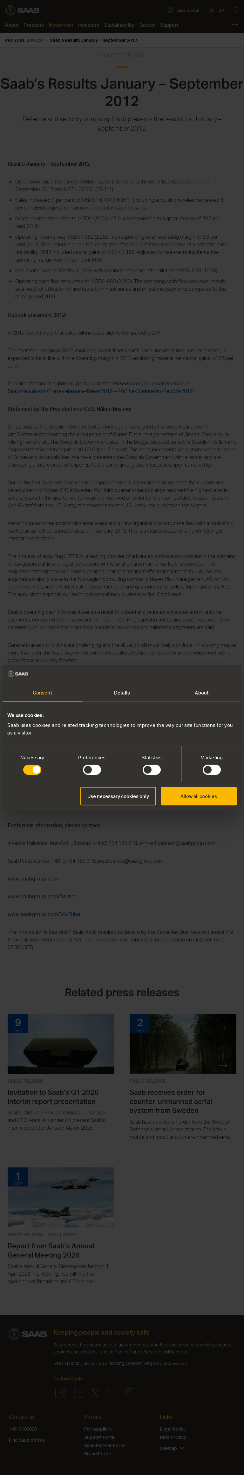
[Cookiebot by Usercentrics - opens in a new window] (209, 674)
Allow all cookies (198, 796)
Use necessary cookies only (118, 796)
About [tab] (201, 692)
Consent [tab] (42, 692)
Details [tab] (122, 692)
